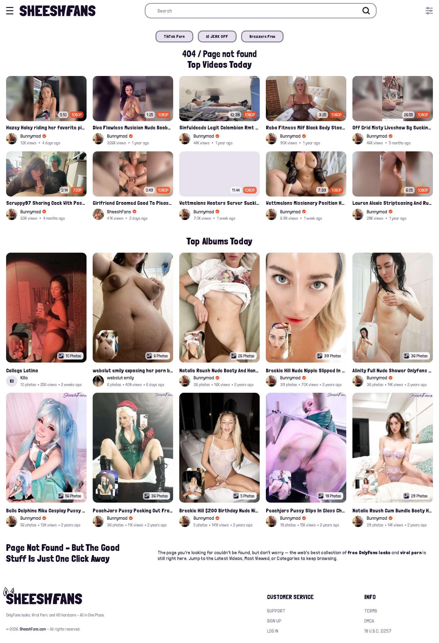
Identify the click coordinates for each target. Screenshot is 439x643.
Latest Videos (229, 558)
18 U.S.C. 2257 (377, 631)
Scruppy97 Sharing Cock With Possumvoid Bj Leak (46, 203)
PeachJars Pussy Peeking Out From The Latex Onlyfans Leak (133, 510)
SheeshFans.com (33, 629)
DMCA (369, 621)
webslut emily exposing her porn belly (133, 370)
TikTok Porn (174, 36)
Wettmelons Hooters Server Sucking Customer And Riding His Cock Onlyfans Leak (219, 203)
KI (12, 381)
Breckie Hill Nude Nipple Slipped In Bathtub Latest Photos (306, 370)
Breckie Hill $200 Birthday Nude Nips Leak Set (219, 510)
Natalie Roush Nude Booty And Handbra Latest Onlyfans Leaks (219, 370)
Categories (288, 558)
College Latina (22, 370)
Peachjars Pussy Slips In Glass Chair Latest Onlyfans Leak (306, 510)
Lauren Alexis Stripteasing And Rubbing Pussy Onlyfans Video (392, 203)
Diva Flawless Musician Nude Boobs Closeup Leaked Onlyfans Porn (133, 127)
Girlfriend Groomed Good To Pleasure (133, 203)
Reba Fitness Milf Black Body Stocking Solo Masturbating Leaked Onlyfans (306, 127)
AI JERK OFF (217, 36)
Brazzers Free (262, 36)
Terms (370, 611)
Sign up (274, 621)
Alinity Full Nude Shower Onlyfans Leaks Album (392, 370)
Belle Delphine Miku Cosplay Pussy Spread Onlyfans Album (46, 510)
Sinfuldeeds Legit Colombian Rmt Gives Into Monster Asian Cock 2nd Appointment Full (219, 127)
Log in (272, 631)
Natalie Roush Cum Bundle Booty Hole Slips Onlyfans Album (392, 510)
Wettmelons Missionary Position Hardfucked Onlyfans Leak (306, 203)
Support (276, 611)
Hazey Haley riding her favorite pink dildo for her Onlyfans (46, 127)
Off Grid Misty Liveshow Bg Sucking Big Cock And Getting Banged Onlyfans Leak (392, 127)
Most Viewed (256, 558)
